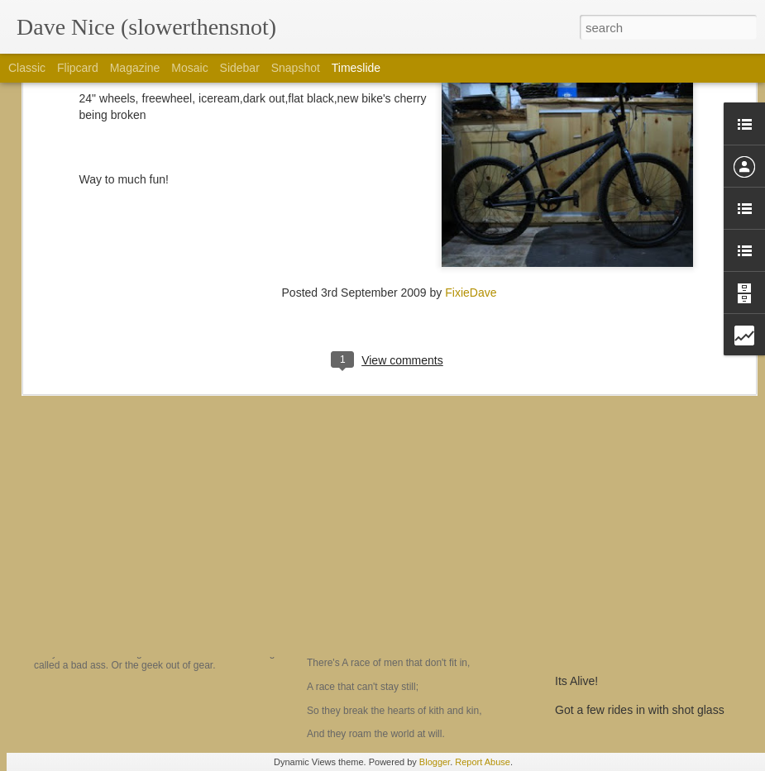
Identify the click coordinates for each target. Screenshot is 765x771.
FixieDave (470, 151)
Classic (26, 67)
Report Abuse (482, 762)
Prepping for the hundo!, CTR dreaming (656, 623)
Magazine (135, 67)
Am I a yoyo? (92, 608)
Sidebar (240, 67)
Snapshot (295, 67)
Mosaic (189, 67)
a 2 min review (592, 652)
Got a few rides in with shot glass (639, 709)
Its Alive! (576, 681)
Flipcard (77, 67)
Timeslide (356, 67)
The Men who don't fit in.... (394, 597)
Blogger (434, 762)
